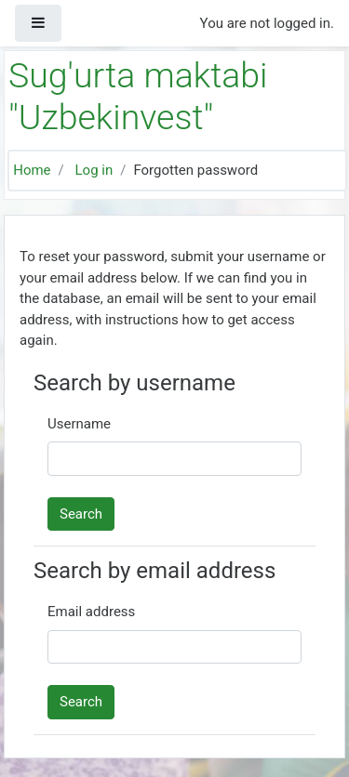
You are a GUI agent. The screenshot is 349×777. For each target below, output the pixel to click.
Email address (91, 611)
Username (79, 423)
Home (31, 170)
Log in (94, 170)
